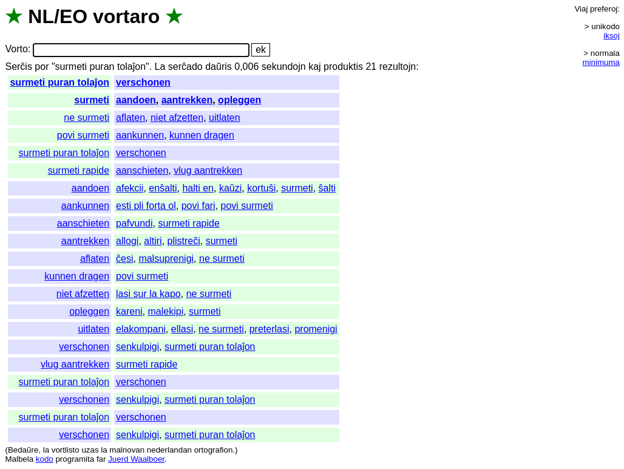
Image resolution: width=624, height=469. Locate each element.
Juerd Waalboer (136, 459)
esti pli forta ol (146, 205)
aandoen (136, 100)
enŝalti (163, 188)
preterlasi (269, 329)
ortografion (213, 449)
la (46, 449)
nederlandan (169, 449)
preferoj (603, 8)
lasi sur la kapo (148, 294)
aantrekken (187, 100)
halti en (198, 188)
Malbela (19, 459)
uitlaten (224, 117)
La (160, 66)
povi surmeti (83, 135)
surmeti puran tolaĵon (59, 82)
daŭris (218, 66)
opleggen (239, 100)
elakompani (141, 329)
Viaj (581, 8)
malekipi (166, 311)
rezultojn (397, 66)
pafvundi (134, 223)
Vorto (16, 49)
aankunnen (140, 135)
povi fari (198, 205)
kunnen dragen (201, 135)
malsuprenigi (166, 258)
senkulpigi (137, 346)
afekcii (129, 188)
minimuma (601, 62)
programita (74, 459)
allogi (127, 241)
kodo (44, 459)
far (101, 459)
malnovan (126, 449)
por (42, 66)
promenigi (315, 329)
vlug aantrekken (208, 170)
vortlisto (66, 449)
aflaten (130, 117)
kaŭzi (230, 188)
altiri (152, 241)
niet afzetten (177, 117)
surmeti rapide (78, 170)
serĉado (185, 66)
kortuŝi (261, 188)
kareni (129, 311)
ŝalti (327, 188)
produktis (343, 66)
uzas (89, 449)
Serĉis (18, 66)
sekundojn (284, 66)
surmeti (91, 100)
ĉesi (124, 258)
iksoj (611, 35)
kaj (314, 66)
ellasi (182, 329)
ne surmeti (86, 117)
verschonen (143, 82)
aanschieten (142, 170)
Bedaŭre (23, 449)
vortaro (126, 16)
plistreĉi (184, 241)
